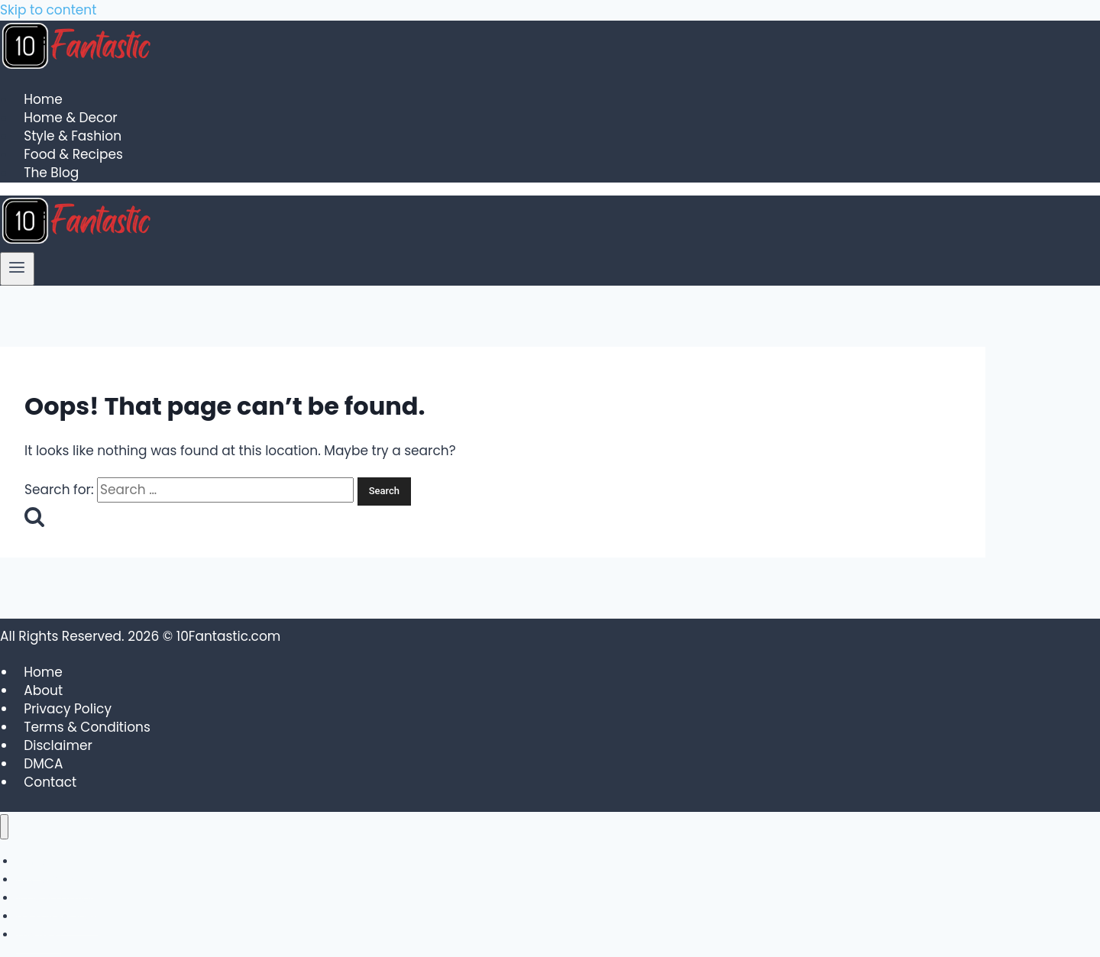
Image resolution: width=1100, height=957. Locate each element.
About (43, 690)
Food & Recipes (73, 155)
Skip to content (48, 10)
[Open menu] (17, 269)
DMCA (43, 764)
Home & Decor (70, 118)
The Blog (51, 173)
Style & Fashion (72, 137)
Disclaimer (58, 745)
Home (43, 100)
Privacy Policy (68, 709)
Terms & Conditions (87, 727)
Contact (50, 782)
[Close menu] (4, 826)
